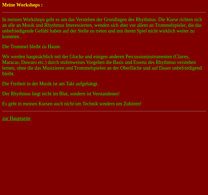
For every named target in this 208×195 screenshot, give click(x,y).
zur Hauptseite (16, 118)
